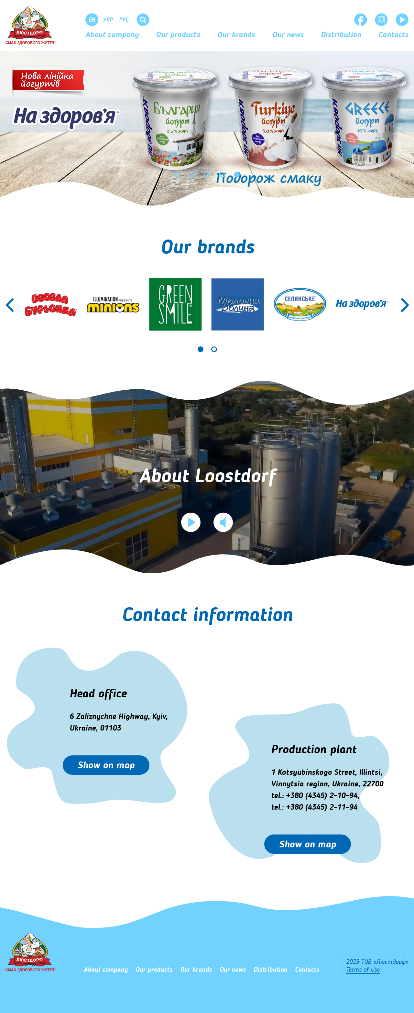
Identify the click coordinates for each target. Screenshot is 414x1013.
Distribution (341, 35)
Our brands (236, 35)
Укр (108, 20)
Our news (288, 35)
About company (112, 35)
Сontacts (393, 35)
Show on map (106, 766)
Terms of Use (363, 970)
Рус (123, 20)
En (92, 20)
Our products (178, 35)
